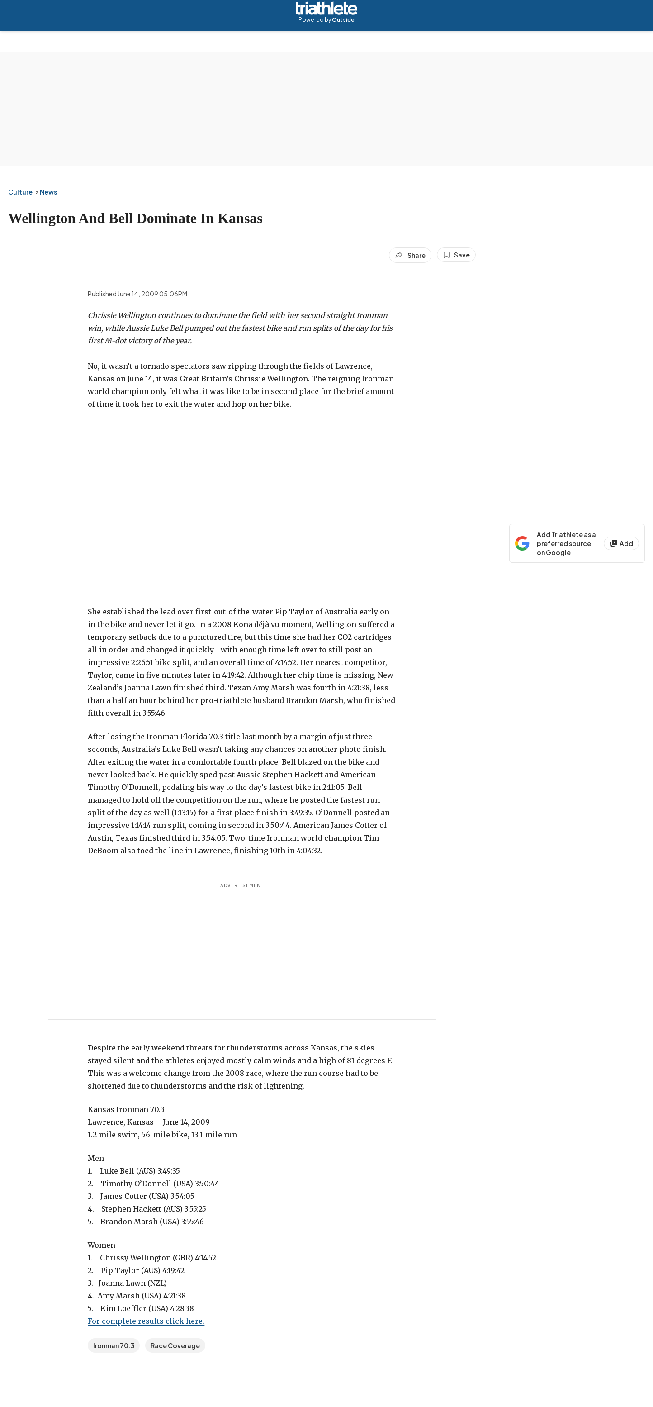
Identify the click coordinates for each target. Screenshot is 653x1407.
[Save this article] (456, 254)
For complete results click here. (146, 1321)
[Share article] (410, 255)
